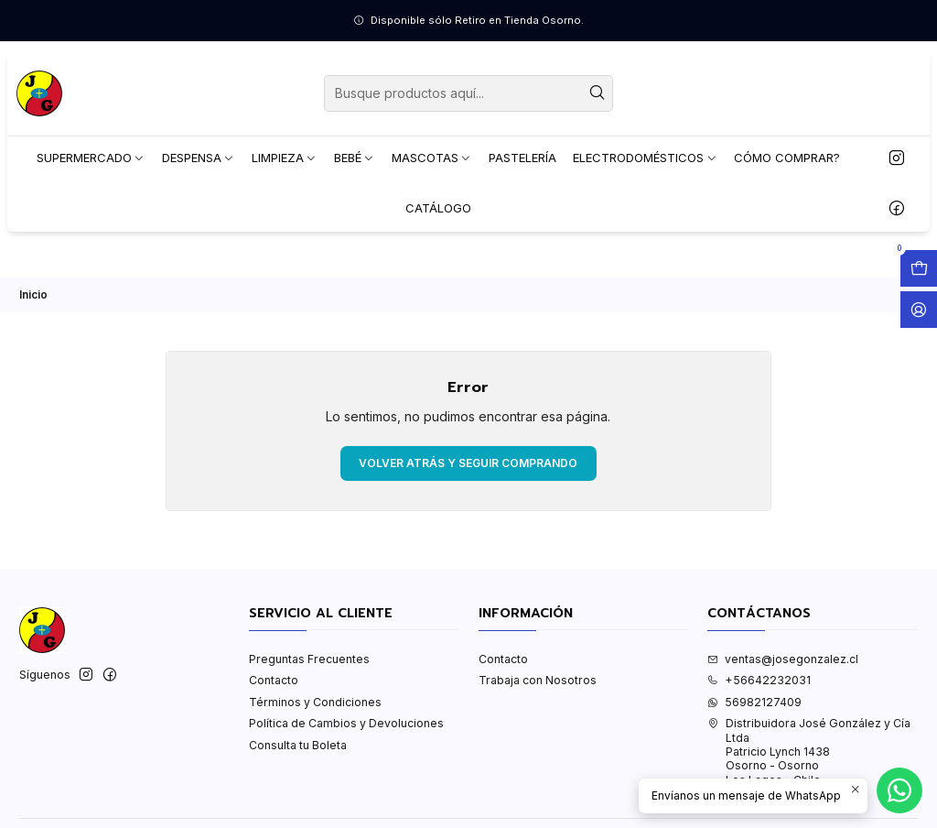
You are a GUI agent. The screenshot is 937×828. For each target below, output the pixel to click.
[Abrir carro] (918, 268)
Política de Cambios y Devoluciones (346, 723)
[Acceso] (918, 309)
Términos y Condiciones (315, 702)
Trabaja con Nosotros (538, 680)
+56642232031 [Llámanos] (759, 680)
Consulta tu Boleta (298, 745)
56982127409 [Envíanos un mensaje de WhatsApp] (754, 702)
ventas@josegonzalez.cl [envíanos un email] (782, 659)
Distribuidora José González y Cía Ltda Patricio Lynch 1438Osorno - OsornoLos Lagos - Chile (808, 751)
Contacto (273, 680)
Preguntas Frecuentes (309, 659)
